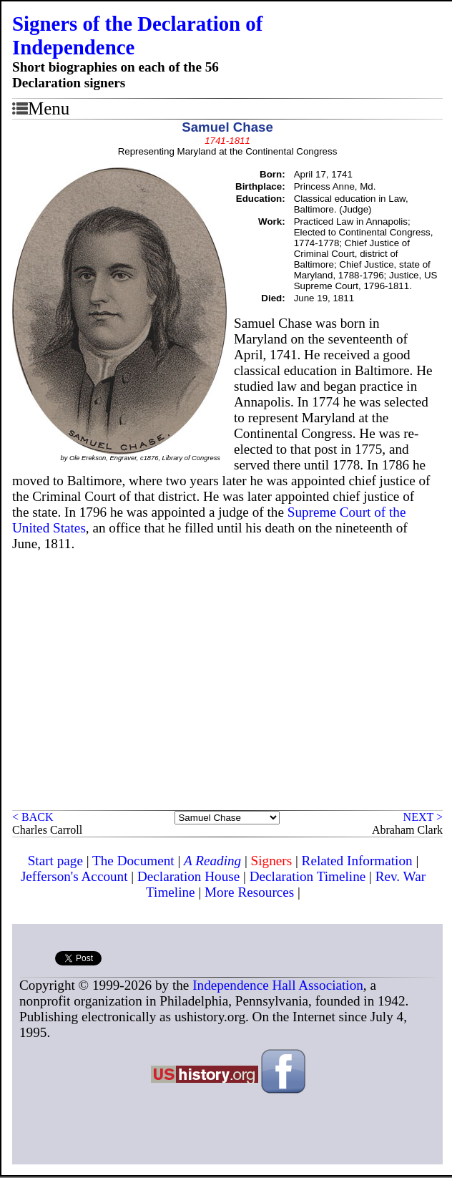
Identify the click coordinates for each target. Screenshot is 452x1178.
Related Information (357, 860)
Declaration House (188, 876)
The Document (133, 860)
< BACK (32, 817)
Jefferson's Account (74, 876)
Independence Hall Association (277, 985)
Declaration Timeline (308, 876)
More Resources (249, 892)
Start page (55, 860)
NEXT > (423, 817)
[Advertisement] (227, 703)
